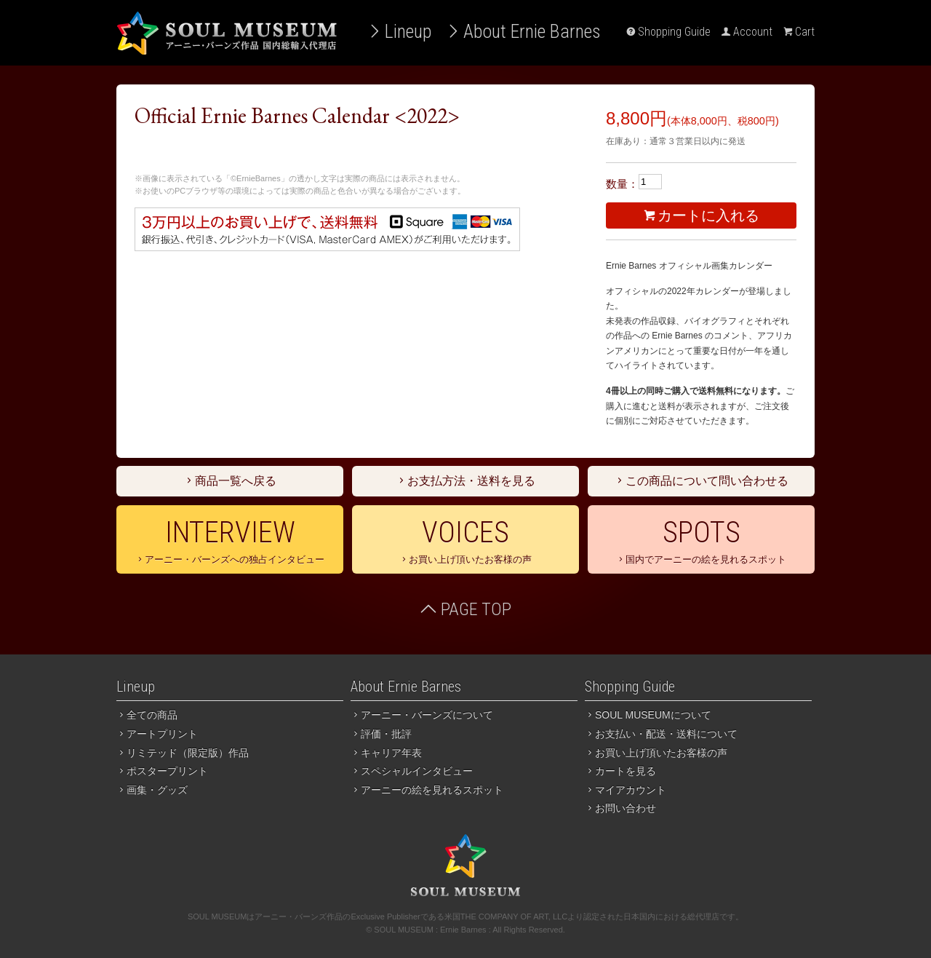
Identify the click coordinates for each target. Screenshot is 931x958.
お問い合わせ (620, 808)
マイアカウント (625, 790)
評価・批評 (381, 734)
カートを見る (620, 771)
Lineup (399, 31)
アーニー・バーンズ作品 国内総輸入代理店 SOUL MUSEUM (226, 33)
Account (747, 32)
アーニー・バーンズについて (422, 715)
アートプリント (157, 734)
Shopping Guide (668, 32)
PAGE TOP (465, 609)
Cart (799, 32)
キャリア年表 (386, 753)
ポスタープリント (162, 771)
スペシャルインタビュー (412, 771)
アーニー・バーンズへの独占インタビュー (229, 540)
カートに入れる (701, 215)
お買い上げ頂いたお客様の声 (465, 540)
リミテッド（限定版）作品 (182, 753)
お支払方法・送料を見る (465, 481)
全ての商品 (146, 715)
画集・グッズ (152, 790)
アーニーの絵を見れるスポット (427, 790)
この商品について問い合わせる (701, 481)
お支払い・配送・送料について (661, 734)
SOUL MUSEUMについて (648, 715)
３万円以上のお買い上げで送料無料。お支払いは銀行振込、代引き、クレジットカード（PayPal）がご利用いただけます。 (327, 229)
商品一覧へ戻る (229, 481)
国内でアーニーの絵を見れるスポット (701, 540)
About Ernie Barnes (523, 31)
